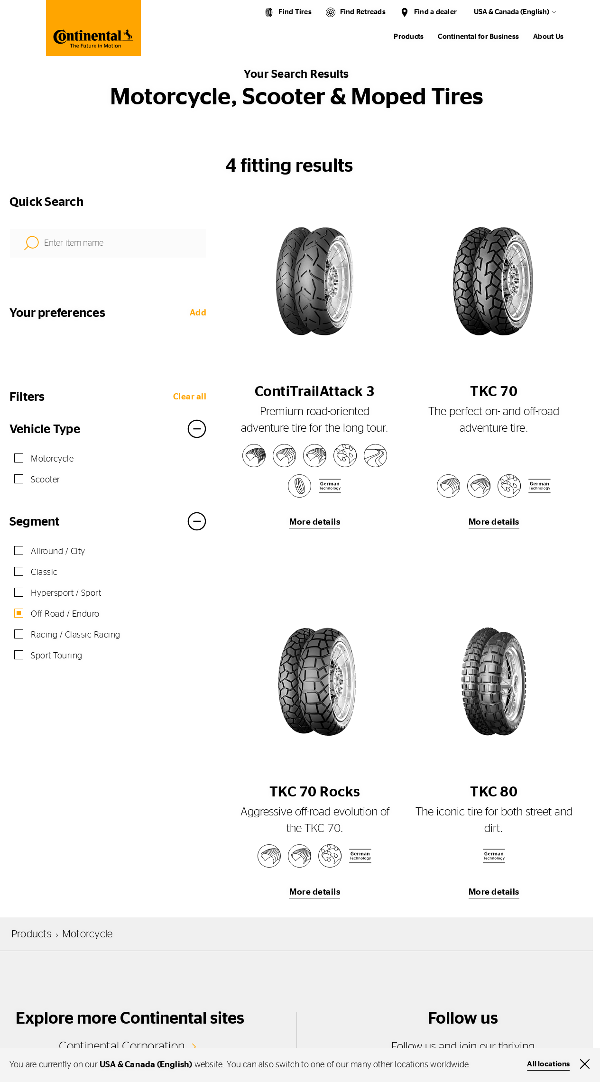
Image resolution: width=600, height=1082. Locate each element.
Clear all (190, 397)
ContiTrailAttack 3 (315, 392)
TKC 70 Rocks (314, 792)
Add (198, 313)
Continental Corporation (122, 1046)
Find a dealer (435, 12)
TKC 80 (493, 792)
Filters (27, 397)
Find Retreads (363, 12)
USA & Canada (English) (511, 12)
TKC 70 (493, 392)
